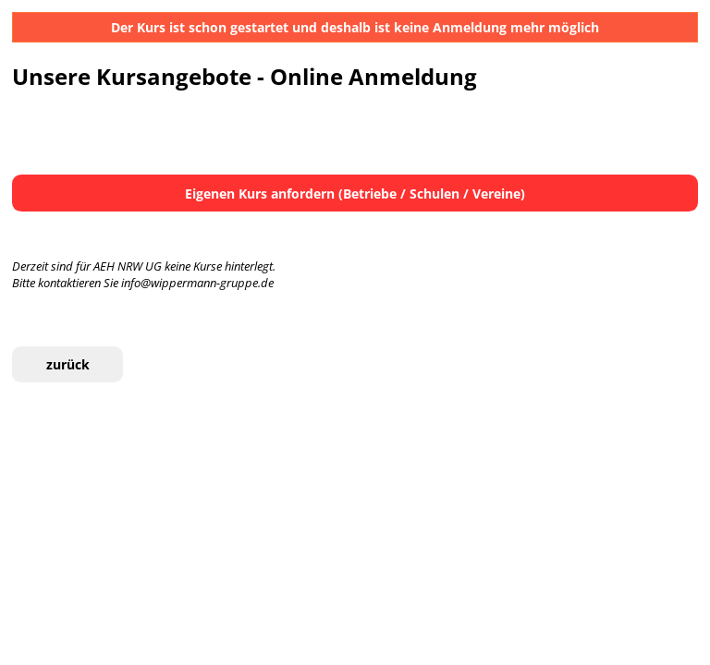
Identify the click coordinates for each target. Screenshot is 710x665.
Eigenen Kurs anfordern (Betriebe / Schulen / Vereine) (355, 193)
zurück (68, 364)
